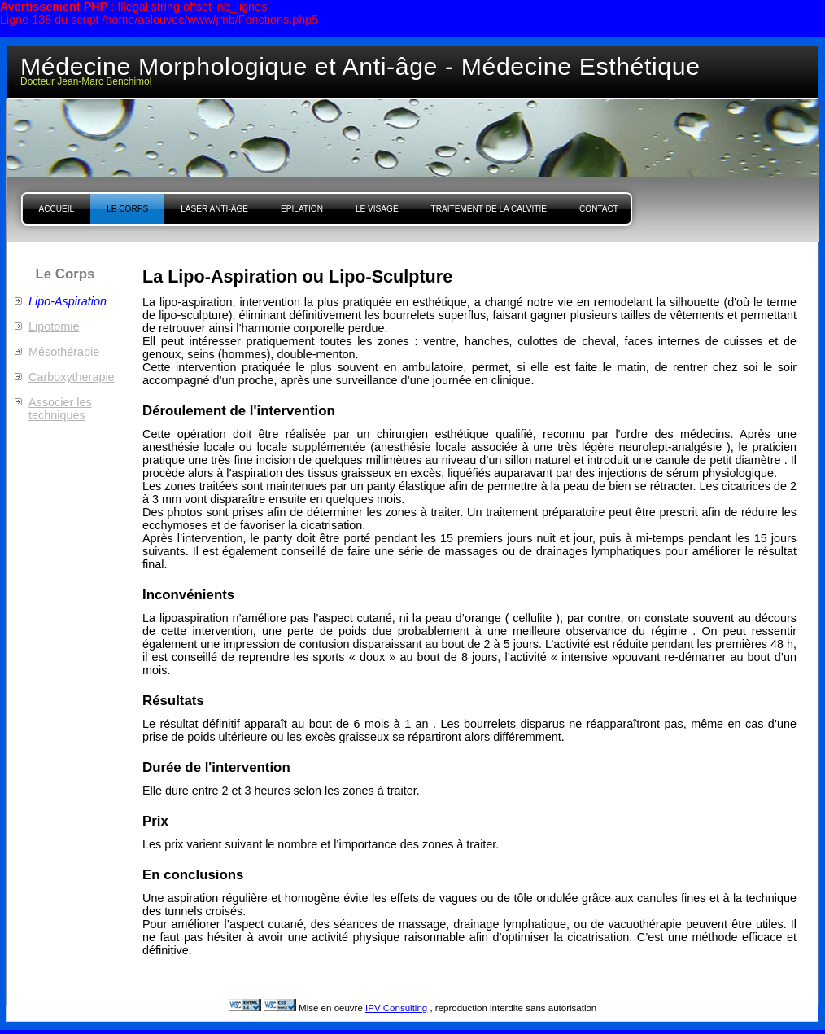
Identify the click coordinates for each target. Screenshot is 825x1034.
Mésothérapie (63, 351)
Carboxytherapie (71, 376)
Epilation (302, 208)
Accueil (57, 208)
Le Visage (377, 208)
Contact (598, 208)
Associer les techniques (60, 409)
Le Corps (127, 208)
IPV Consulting (396, 1008)
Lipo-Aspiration (67, 301)
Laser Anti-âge (214, 208)
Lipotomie (53, 326)
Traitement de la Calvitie (489, 208)
